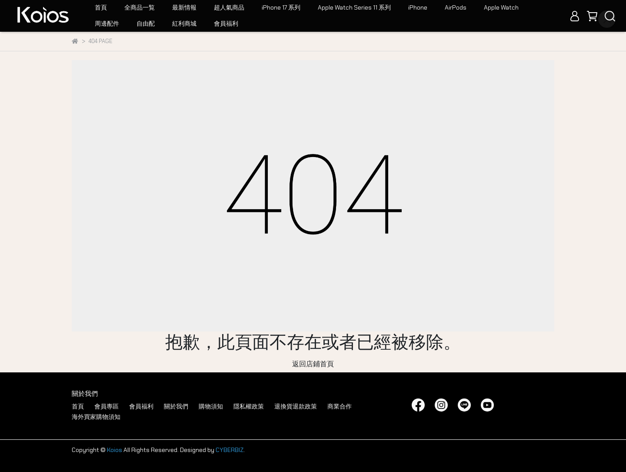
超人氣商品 (229, 7)
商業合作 (339, 406)
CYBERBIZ (229, 450)
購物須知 (211, 406)
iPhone (417, 7)
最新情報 (184, 7)
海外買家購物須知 (96, 417)
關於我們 (176, 406)
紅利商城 (184, 23)
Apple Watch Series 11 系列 (354, 7)
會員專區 (106, 406)
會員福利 (226, 23)
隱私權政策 (248, 406)
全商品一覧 (139, 7)
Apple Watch (501, 7)
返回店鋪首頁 (313, 363)
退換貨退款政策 (295, 406)
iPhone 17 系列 (281, 7)
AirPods (455, 7)
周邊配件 (107, 23)
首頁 (101, 7)
